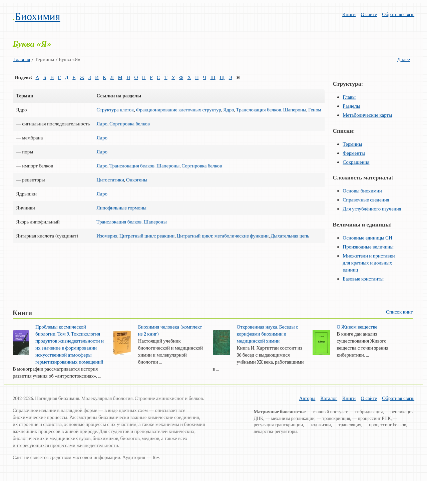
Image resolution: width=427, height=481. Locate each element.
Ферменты (354, 153)
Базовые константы (363, 279)
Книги (349, 14)
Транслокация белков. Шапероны (271, 110)
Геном (314, 110)
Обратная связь (398, 14)
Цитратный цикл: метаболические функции (222, 236)
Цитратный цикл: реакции (147, 236)
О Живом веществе (357, 327)
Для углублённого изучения (372, 209)
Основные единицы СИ (367, 238)
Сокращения (356, 162)
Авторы (307, 398)
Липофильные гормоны (121, 208)
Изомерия (106, 236)
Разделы (351, 106)
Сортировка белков (129, 124)
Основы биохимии (362, 191)
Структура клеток (115, 110)
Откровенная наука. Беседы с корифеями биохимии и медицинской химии (267, 334)
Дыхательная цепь (290, 236)
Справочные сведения (366, 200)
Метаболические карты (367, 115)
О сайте (369, 14)
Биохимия (37, 16)
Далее (403, 59)
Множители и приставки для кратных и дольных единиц (369, 263)
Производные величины (368, 247)
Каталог (328, 398)
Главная (21, 59)
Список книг (399, 312)
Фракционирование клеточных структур (178, 110)
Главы (349, 97)
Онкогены (136, 180)
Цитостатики (110, 180)
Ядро (228, 110)
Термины (352, 144)
